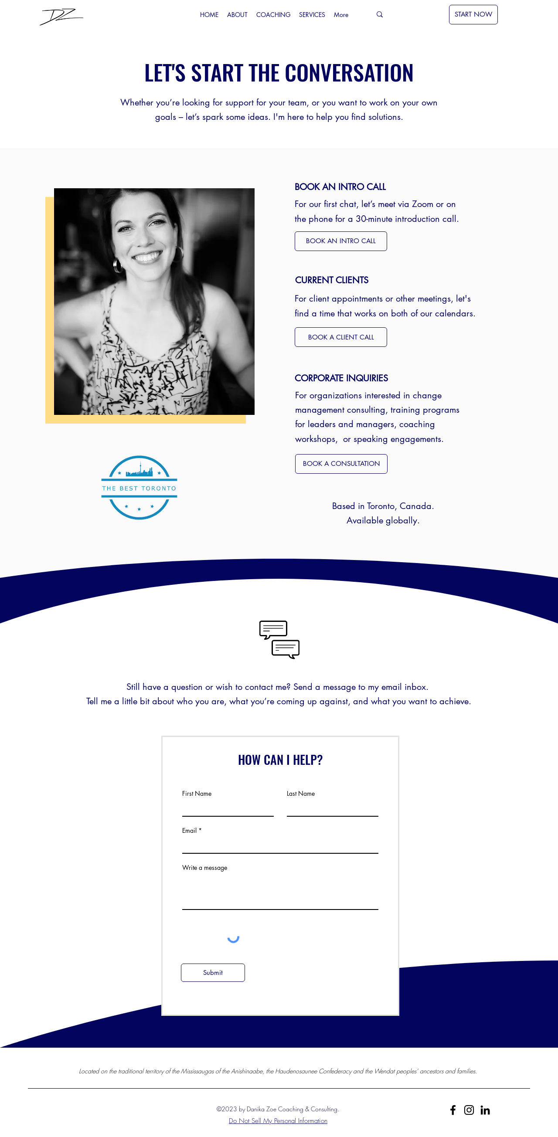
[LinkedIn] (485, 1110)
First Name (196, 794)
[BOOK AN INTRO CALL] (341, 241)
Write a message (204, 868)
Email (189, 831)
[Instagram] (469, 1110)
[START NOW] (473, 14)
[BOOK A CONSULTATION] (341, 464)
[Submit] (213, 973)
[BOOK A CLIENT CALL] (341, 337)
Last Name (301, 794)
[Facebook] (452, 1110)
